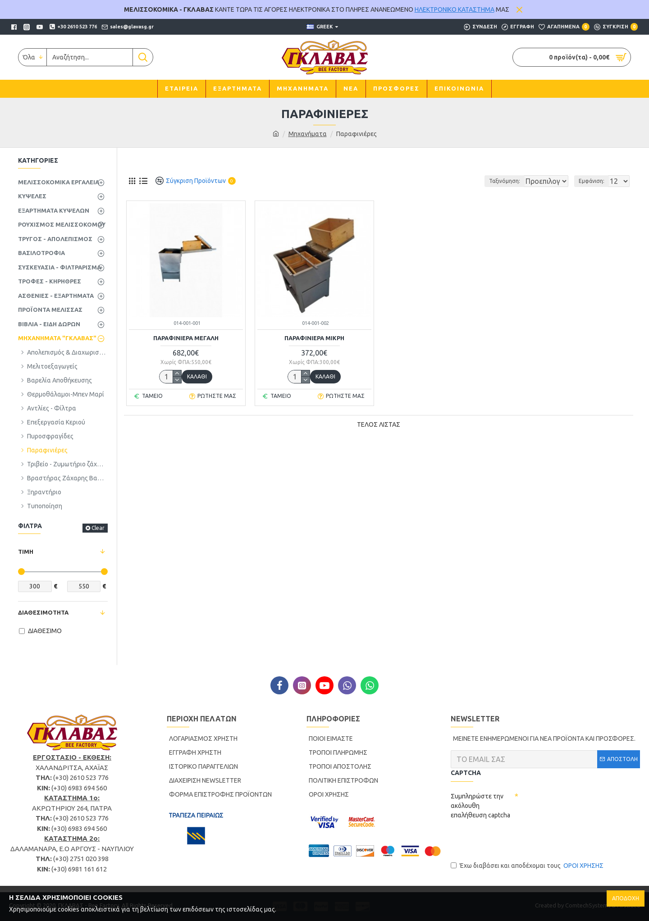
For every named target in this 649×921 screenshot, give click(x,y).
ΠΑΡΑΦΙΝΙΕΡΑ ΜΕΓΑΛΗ (186, 338)
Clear (98, 528)
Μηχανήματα (307, 133)
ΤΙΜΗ (25, 551)
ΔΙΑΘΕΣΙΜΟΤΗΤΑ (43, 612)
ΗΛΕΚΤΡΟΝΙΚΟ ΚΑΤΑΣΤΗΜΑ (454, 9)
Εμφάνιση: (594, 181)
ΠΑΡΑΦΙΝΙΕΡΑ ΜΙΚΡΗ (314, 338)
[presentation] (519, 839)
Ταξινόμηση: (473, 181)
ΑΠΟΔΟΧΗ (625, 898)
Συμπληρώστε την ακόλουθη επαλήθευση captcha (480, 806)
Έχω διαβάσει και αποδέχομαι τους (528, 866)
